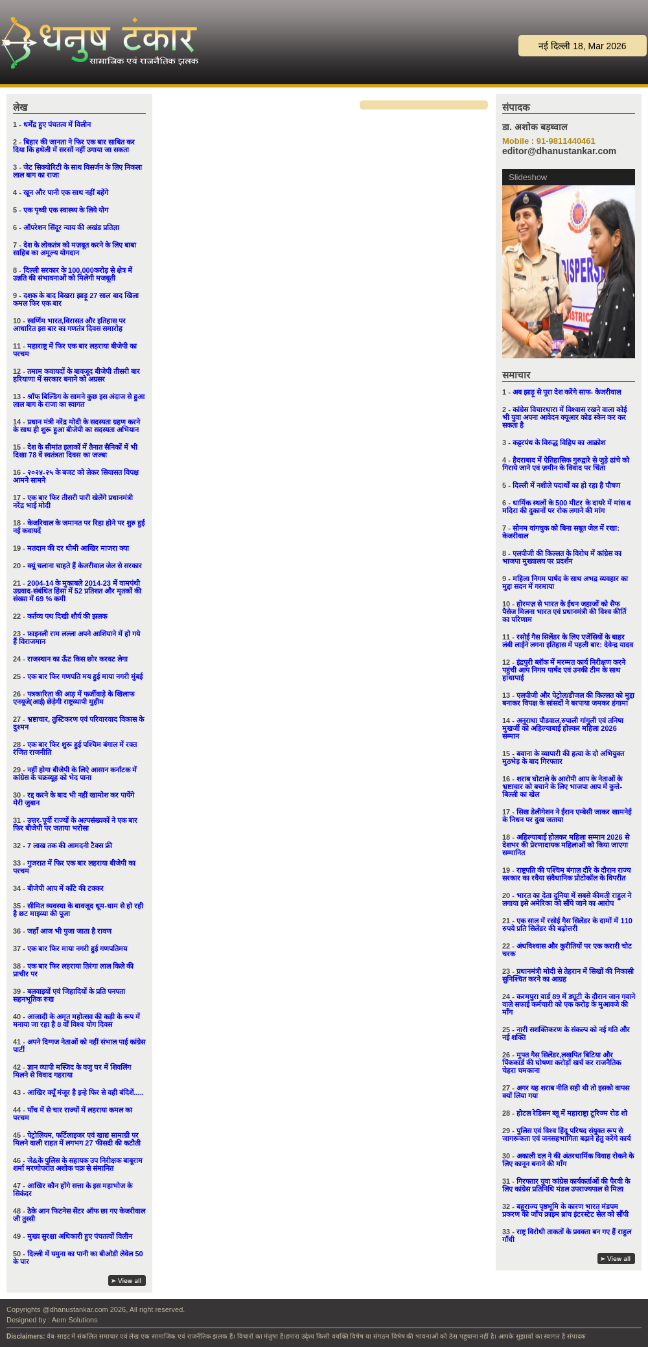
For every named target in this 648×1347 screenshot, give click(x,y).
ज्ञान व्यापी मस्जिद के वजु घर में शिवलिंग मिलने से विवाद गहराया (72, 1071)
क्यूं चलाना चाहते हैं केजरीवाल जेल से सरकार (84, 566)
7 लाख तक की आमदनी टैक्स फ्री (69, 845)
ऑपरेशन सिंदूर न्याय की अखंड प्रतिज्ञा (71, 227)
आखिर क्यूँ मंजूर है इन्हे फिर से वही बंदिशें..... (85, 1092)
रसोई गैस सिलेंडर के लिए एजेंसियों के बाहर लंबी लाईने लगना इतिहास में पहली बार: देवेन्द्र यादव (567, 641)
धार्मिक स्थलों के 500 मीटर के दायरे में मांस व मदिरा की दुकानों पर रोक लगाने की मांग (566, 506)
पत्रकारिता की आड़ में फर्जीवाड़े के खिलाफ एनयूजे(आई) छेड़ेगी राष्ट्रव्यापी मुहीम (73, 698)
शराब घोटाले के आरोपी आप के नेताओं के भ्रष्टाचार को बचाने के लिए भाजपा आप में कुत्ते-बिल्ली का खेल (562, 786)
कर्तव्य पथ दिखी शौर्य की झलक (67, 616)
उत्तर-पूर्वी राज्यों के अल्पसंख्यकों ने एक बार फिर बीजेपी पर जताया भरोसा (75, 824)
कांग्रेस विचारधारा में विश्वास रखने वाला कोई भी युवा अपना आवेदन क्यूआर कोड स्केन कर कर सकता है (564, 417)
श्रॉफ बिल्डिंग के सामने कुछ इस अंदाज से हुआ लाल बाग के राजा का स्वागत (79, 400)
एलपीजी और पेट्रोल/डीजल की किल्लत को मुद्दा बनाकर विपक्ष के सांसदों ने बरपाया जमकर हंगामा (568, 699)
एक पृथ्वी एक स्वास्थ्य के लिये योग (65, 210)
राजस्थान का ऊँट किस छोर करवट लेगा (77, 659)
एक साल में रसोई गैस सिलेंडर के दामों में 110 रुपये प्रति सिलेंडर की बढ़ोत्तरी (567, 924)
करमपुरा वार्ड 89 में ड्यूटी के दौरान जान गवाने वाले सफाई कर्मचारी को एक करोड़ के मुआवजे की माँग (568, 1004)
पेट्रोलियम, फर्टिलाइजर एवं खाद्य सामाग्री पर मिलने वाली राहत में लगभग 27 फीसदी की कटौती (77, 1139)
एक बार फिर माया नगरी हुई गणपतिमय (77, 948)
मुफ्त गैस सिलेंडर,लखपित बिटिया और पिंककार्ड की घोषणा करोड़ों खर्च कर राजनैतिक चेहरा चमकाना (561, 1062)
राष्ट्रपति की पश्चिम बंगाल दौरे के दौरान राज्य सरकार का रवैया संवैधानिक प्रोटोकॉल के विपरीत (566, 874)
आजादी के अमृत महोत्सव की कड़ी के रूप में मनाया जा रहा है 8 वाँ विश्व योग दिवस (76, 1020)
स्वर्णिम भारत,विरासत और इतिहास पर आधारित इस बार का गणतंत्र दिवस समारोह (69, 324)
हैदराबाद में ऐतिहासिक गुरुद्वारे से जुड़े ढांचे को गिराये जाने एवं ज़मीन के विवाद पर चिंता (565, 464)
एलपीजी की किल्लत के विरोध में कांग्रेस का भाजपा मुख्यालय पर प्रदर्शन (561, 557)
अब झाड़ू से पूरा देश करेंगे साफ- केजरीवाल (567, 392)
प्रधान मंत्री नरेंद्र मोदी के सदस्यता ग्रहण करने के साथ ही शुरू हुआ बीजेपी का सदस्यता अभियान (76, 425)
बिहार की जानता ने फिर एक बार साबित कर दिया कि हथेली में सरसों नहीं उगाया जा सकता (74, 146)
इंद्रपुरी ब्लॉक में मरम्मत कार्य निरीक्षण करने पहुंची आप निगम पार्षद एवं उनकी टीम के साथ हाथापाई (563, 670)
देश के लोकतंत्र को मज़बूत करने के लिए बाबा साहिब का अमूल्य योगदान (74, 249)
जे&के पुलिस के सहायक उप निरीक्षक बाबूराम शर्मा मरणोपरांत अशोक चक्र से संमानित (78, 1164)
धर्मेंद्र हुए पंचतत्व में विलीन (57, 124)
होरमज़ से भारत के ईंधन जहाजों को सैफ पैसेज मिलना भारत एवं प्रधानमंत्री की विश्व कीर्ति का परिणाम (564, 611)
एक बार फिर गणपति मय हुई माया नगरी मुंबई (85, 676)
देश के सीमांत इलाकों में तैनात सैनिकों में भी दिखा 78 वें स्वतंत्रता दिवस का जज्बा (75, 451)
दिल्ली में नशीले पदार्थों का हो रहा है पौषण (566, 485)
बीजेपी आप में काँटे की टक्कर (65, 888)
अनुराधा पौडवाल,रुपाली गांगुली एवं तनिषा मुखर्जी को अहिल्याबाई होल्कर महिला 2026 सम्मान (562, 728)
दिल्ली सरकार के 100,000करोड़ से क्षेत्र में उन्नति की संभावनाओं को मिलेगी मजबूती (72, 274)
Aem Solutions (75, 1320)
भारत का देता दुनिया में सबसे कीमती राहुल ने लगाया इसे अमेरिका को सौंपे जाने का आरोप (566, 899)
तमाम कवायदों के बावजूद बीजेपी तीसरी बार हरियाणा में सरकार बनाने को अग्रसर (76, 375)
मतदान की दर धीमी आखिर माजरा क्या (78, 548)
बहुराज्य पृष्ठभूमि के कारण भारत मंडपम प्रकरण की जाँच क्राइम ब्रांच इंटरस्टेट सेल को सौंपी (565, 1210)
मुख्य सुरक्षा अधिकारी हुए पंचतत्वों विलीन (79, 1236)
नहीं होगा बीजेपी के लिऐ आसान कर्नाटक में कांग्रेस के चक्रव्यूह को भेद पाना (75, 773)
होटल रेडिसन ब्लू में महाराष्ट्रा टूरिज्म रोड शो (571, 1113)
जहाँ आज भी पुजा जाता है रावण (69, 931)
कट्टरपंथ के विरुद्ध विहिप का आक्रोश (559, 442)
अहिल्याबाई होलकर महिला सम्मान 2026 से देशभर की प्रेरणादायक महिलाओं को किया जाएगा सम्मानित (565, 845)
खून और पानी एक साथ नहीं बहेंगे (65, 192)
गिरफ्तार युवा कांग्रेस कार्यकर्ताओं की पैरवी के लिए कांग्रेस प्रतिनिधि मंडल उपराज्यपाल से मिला (566, 1185)
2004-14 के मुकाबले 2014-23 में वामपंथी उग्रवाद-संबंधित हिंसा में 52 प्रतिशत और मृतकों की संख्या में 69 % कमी (77, 591)
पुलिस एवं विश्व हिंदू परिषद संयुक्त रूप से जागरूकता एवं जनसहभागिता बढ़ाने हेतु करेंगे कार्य (566, 1134)
